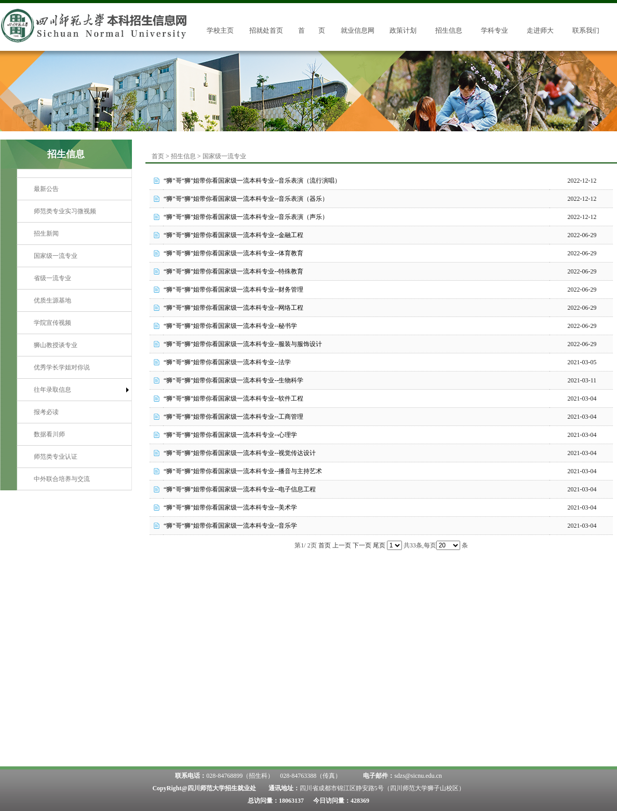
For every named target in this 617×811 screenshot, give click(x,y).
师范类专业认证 (55, 456)
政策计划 (403, 30)
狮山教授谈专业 (55, 345)
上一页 (341, 545)
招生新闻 (46, 233)
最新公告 (46, 189)
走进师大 (540, 30)
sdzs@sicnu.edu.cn (418, 775)
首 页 (311, 30)
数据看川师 (49, 434)
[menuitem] (74, 189)
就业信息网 (357, 30)
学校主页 (220, 30)
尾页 (379, 545)
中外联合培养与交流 (62, 479)
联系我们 (585, 30)
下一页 (362, 545)
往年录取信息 (52, 389)
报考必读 (46, 412)
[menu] (74, 333)
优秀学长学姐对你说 (62, 367)
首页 (158, 156)
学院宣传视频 (52, 322)
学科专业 (494, 30)
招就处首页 (266, 30)
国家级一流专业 (55, 255)
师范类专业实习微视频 (65, 211)
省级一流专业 (52, 278)
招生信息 (448, 30)
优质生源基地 (52, 300)
